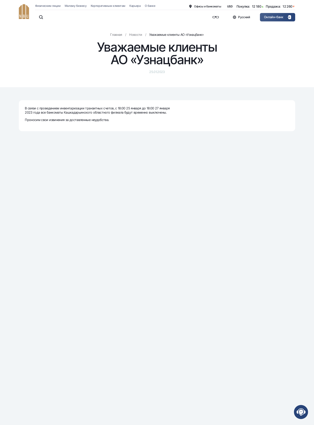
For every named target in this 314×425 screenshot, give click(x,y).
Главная (116, 35)
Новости (135, 35)
